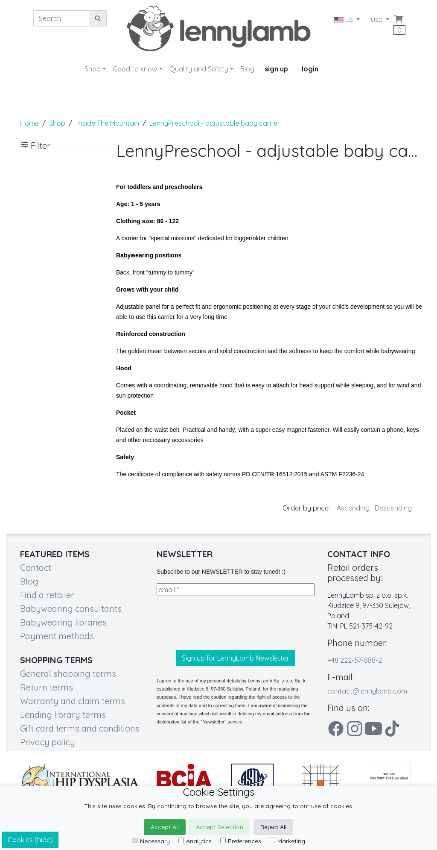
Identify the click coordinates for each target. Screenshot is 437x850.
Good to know (135, 69)
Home (29, 123)
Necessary (151, 841)
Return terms (46, 687)
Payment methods (57, 636)
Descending (393, 508)
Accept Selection (219, 827)
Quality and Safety (198, 69)
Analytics (195, 841)
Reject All (273, 827)
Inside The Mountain (108, 123)
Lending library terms (63, 714)
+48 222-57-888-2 (354, 660)
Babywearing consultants (71, 608)
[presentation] (221, 623)
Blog (247, 69)
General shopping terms (68, 673)
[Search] (61, 18)
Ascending (353, 508)
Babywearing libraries (63, 622)
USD (378, 20)
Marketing (287, 841)
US (344, 20)
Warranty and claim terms (72, 701)
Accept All (165, 827)
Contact (35, 567)
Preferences (240, 841)
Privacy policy (47, 742)
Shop (92, 69)
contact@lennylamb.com (367, 691)
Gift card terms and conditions (80, 728)
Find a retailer (47, 595)
